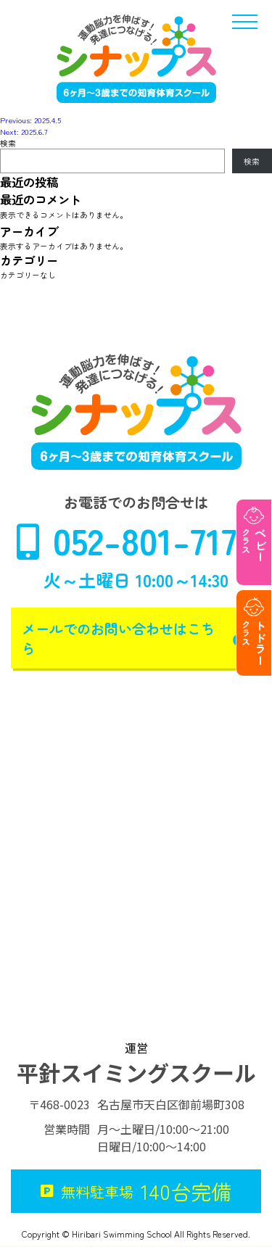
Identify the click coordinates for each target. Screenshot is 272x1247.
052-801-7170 (136, 540)
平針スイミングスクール (136, 1072)
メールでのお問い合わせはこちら (136, 638)
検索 (8, 143)
